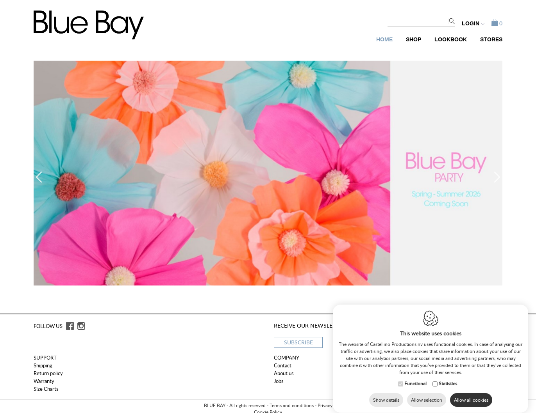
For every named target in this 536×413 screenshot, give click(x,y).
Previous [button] (41, 177)
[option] (268, 173)
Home (384, 39)
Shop (413, 39)
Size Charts (46, 388)
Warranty (44, 381)
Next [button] (494, 177)
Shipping (43, 365)
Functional (415, 384)
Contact (282, 365)
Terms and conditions (292, 405)
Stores (491, 39)
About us (284, 373)
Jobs (279, 381)
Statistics (448, 384)
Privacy (325, 405)
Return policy (48, 373)
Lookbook (450, 39)
